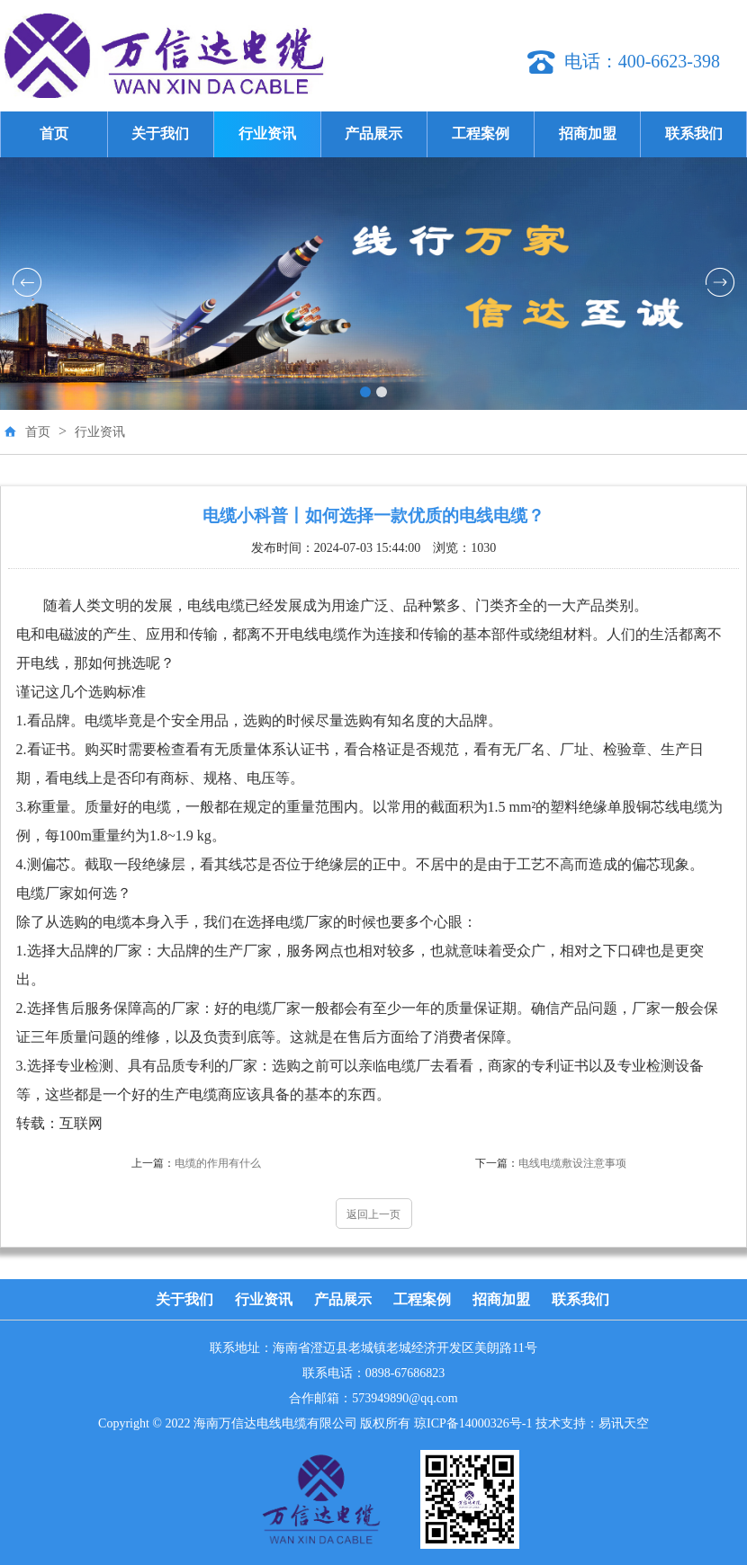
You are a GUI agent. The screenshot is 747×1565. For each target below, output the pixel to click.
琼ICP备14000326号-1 (473, 1423)
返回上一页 (373, 1214)
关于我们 (160, 133)
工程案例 (480, 133)
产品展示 (373, 133)
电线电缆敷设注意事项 (550, 1163)
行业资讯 (267, 133)
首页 (54, 133)
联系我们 (694, 133)
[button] (365, 392)
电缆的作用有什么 (196, 1163)
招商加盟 (587, 133)
